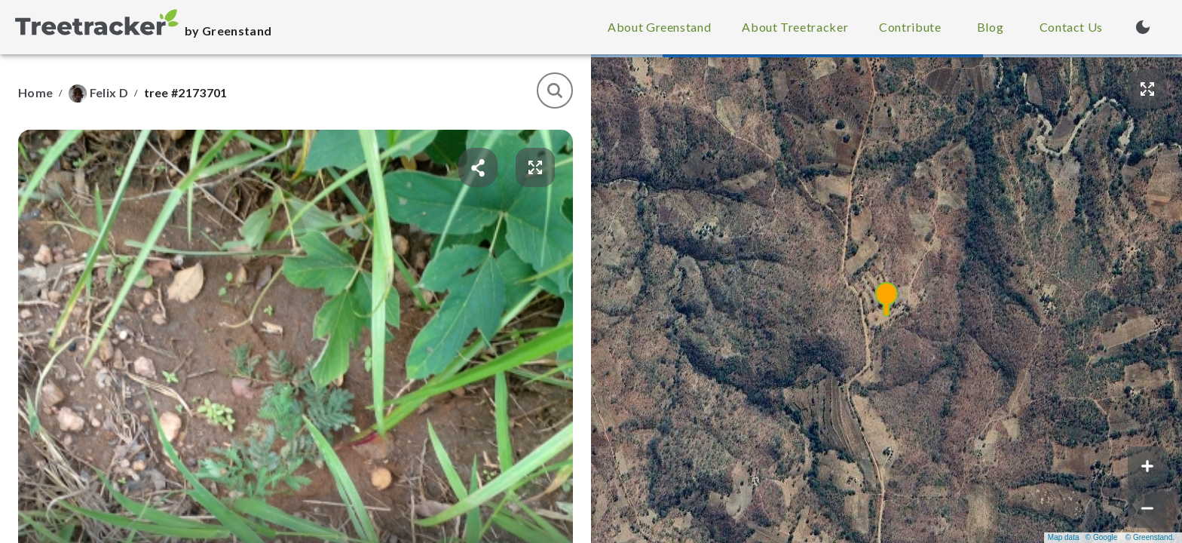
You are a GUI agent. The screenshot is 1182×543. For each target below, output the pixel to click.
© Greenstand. (1149, 537)
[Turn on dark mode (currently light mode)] (1143, 27)
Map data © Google (1082, 537)
